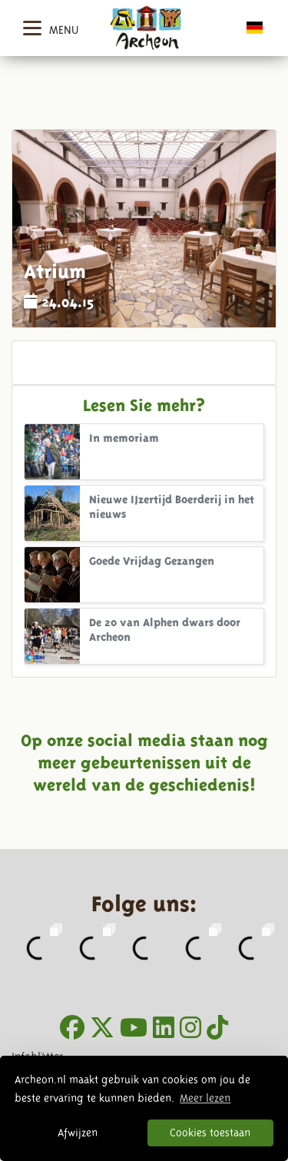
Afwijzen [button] (78, 1132)
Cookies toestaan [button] (210, 1132)
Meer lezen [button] (205, 1098)
